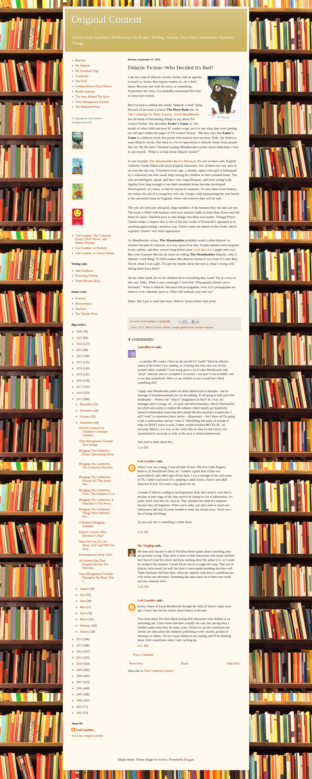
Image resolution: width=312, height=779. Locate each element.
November (86, 410)
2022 (79, 356)
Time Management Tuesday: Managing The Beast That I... (96, 577)
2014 (79, 639)
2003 (79, 706)
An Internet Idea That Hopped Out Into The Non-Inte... (93, 564)
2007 (79, 682)
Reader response (204, 327)
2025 (79, 337)
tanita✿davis (146, 347)
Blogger (188, 759)
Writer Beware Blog (87, 281)
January (85, 631)
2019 (79, 374)
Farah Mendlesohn (186, 114)
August (84, 588)
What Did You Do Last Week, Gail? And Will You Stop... (97, 545)
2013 (141, 327)
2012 (79, 651)
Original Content (107, 19)
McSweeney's (83, 303)
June (83, 601)
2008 (79, 676)
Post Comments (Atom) (159, 670)
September (86, 422)
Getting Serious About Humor (93, 86)
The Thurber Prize (86, 313)
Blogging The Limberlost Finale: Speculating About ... (96, 454)
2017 (79, 386)
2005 (79, 694)
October (85, 416)
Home (184, 663)
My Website (82, 65)
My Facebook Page (87, 71)
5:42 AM (143, 586)
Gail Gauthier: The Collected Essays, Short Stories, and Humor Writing (93, 239)
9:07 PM (143, 646)
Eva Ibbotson (187, 161)
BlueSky (80, 60)
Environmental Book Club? (95, 554)
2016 (79, 392)
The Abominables (161, 161)
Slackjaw (80, 308)
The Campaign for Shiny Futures (150, 114)
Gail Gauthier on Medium (91, 248)
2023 (79, 350)
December (86, 404)
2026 (79, 331)
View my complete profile (87, 735)
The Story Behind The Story (92, 96)
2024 (79, 344)
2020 (79, 368)
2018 (79, 380)
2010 (79, 663)
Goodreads (82, 76)
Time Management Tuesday (92, 101)
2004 (79, 700)
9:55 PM (143, 532)
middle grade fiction (183, 327)
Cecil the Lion (202, 249)
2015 (79, 399)
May (83, 607)
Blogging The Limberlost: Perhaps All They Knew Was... (95, 480)
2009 (79, 670)
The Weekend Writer (88, 106)
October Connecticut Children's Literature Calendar (93, 431)
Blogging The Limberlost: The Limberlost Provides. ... (96, 467)
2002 (79, 712)
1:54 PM (143, 447)
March (84, 619)
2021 (79, 362)
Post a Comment (143, 654)
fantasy (167, 327)
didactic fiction (153, 327)
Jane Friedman (84, 270)
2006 (79, 688)
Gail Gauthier (147, 461)
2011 (79, 657)
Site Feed (81, 81)
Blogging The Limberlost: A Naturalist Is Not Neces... (96, 501)
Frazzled (80, 298)
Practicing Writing (86, 275)
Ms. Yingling (146, 545)
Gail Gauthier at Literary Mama (94, 253)
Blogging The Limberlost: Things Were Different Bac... (95, 513)
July (83, 594)
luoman (162, 759)
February (85, 625)
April (83, 613)
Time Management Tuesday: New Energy (96, 443)
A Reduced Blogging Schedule (91, 524)
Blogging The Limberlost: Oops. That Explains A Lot (97, 492)
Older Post (233, 663)
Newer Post (136, 663)
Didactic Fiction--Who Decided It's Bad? (93, 533)
